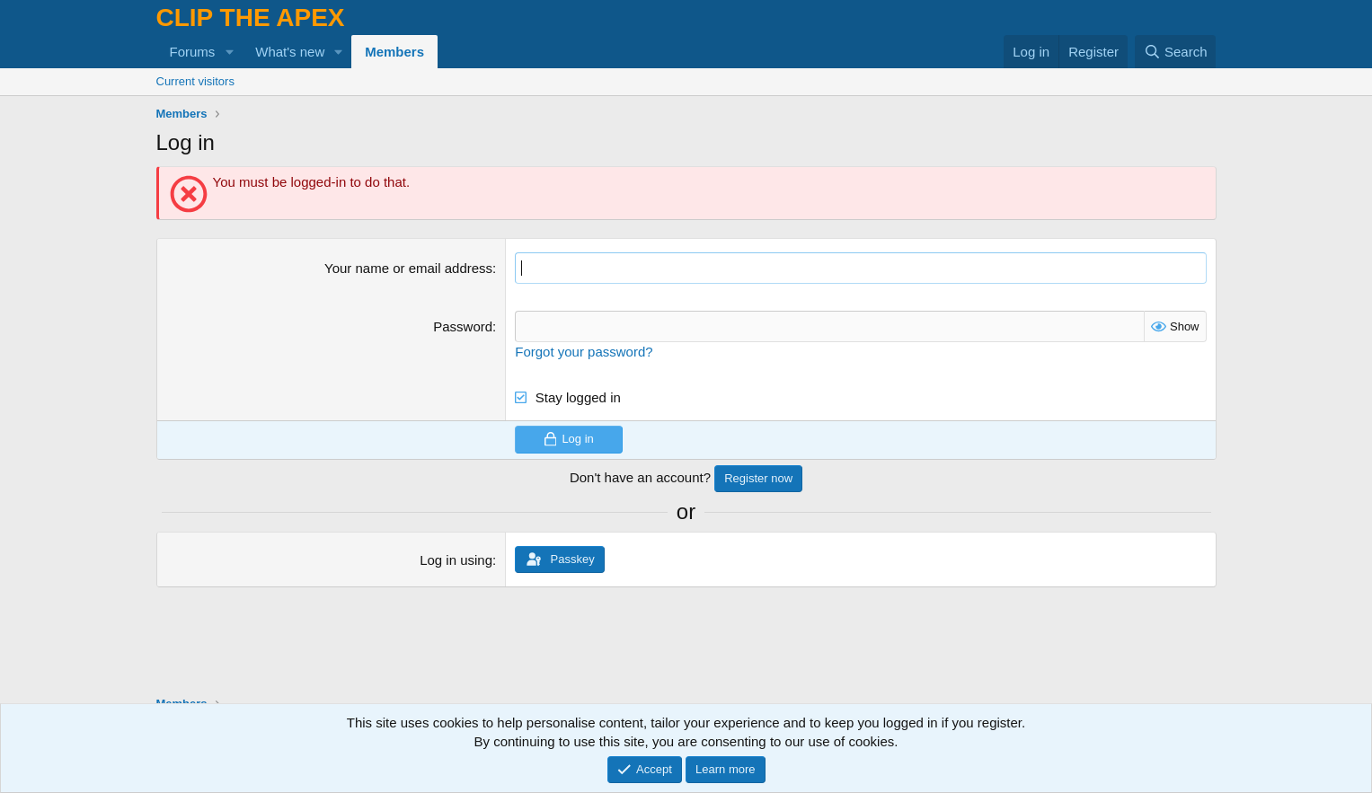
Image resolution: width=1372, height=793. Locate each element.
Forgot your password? (583, 351)
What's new (289, 51)
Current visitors (195, 81)
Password (462, 326)
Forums (193, 51)
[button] (229, 51)
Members (394, 51)
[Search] (1176, 51)
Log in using (456, 560)
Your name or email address (408, 268)
